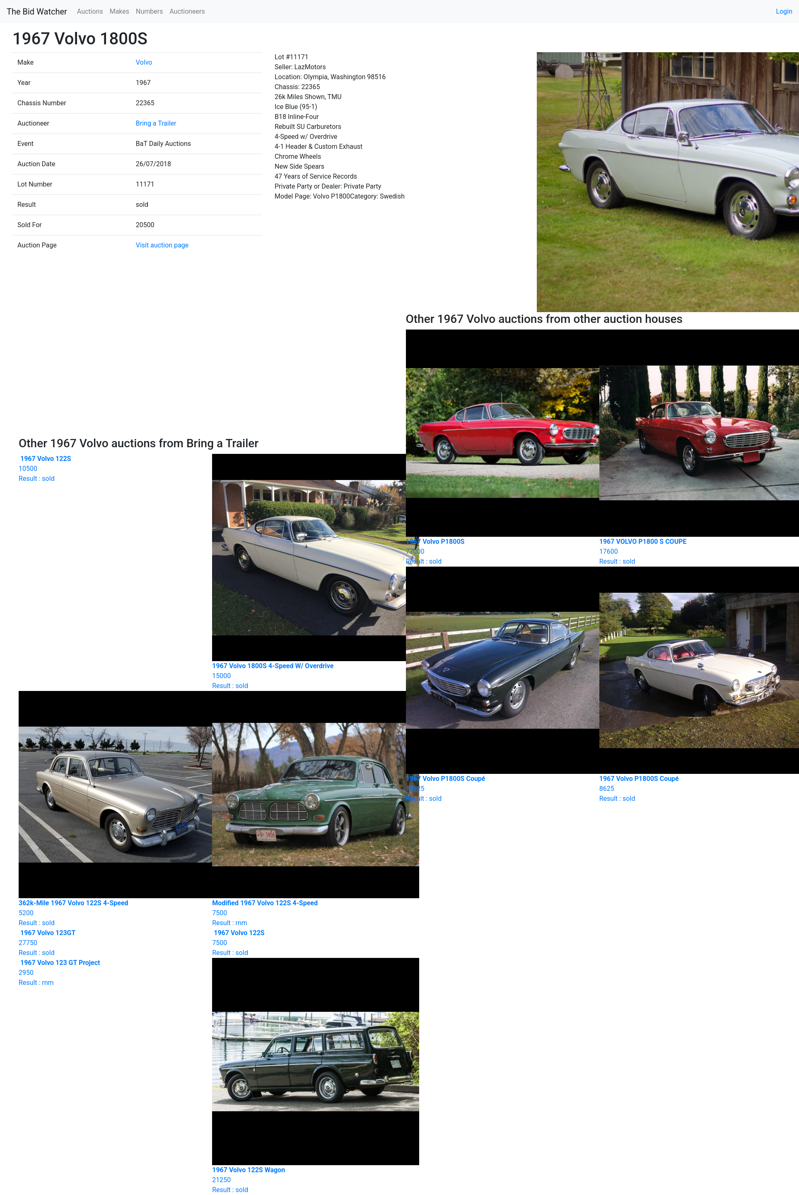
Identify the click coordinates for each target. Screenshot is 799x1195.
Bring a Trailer (156, 123)
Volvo (144, 62)
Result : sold (109, 468)
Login (784, 11)
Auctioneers (187, 11)
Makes (119, 11)
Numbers (149, 11)
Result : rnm (109, 973)
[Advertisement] (205, 374)
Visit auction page (162, 245)
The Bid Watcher (37, 12)
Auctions (90, 11)
